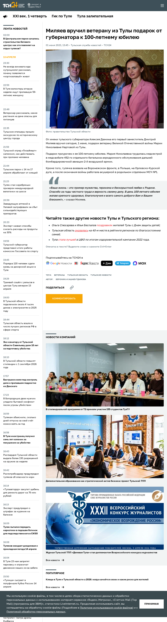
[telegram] (123, 263)
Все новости (53, 560)
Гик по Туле (62, 16)
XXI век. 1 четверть (30, 16)
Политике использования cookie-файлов (106, 608)
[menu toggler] (162, 6)
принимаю (151, 604)
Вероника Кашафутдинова (71, 279)
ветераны (59, 275)
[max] (139, 263)
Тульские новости (101, 275)
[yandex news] (86, 263)
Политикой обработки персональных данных (36, 612)
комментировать (64, 298)
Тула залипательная (95, 16)
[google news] (59, 263)
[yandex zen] (107, 263)
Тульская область (77, 275)
